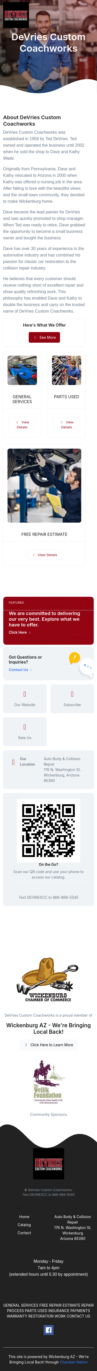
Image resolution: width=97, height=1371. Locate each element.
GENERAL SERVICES (22, 399)
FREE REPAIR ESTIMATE (44, 534)
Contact (24, 1233)
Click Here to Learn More (48, 1045)
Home (24, 1216)
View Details (22, 424)
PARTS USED (66, 396)
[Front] (17, 15)
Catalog (24, 1225)
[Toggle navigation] (89, 15)
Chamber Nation (74, 1362)
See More (44, 337)
